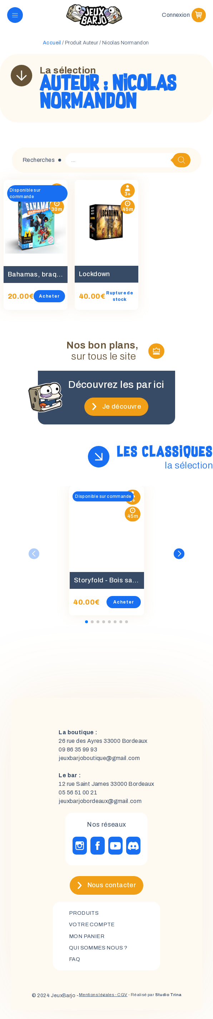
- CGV (118, 1004)
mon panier (88, 943)
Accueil (52, 48)
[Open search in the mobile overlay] (127, 166)
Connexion (176, 18)
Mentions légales (89, 1004)
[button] (179, 559)
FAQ (75, 968)
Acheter (49, 301)
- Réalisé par (159, 1004)
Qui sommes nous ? (100, 955)
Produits (85, 919)
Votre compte (93, 931)
